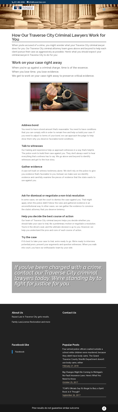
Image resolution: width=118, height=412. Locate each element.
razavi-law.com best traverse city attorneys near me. (82, 325)
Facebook (19, 352)
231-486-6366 (19, 2)
